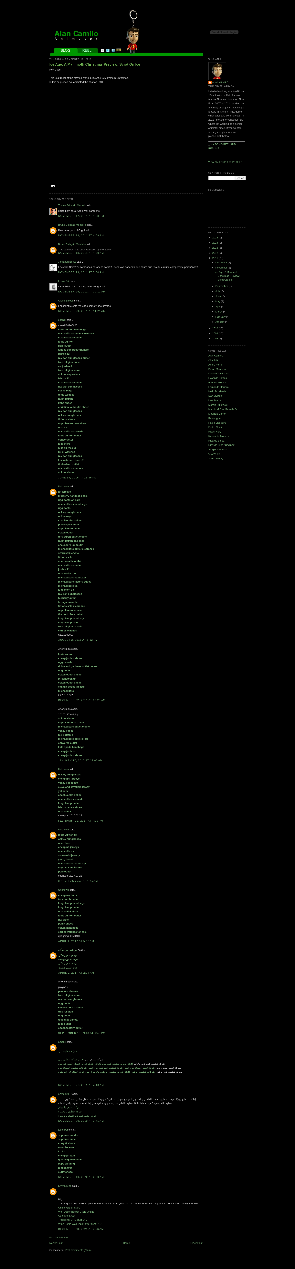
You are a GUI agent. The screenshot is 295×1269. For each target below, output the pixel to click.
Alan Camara (215, 355)
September (221, 286)
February (220, 316)
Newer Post (56, 1243)
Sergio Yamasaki (217, 449)
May (218, 301)
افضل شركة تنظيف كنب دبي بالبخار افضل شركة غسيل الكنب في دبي (95, 1063)
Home (126, 1243)
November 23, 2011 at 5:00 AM (81, 272)
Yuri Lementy (215, 458)
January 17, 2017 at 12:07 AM (80, 760)
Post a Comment (58, 1237)
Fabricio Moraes (217, 382)
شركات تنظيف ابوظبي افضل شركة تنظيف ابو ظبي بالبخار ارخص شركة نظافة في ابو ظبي (106, 1071)
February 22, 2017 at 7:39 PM (80, 820)
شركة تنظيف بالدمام (69, 1107)
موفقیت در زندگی (67, 949)
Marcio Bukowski (218, 404)
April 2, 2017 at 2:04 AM (76, 972)
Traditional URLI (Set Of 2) (73, 1219)
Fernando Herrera (218, 387)
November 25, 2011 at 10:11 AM (82, 291)
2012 (215, 252)
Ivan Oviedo (215, 395)
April (218, 306)
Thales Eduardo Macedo (72, 205)
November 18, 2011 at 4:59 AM (81, 235)
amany (62, 1041)
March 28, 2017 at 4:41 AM (78, 880)
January (220, 321)
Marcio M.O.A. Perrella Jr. (223, 409)
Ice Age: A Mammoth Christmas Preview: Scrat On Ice (94, 64)
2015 (215, 242)
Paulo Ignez (215, 418)
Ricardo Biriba (216, 440)
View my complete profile (225, 162)
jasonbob (63, 1129)
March (219, 311)
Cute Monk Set (66, 1215)
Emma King (64, 1185)
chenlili (62, 319)
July (218, 291)
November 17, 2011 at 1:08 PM (81, 215)
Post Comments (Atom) (78, 1250)
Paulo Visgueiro (217, 422)
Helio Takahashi (217, 391)
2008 (215, 338)
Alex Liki (213, 360)
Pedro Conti (215, 427)
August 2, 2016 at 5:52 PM (78, 639)
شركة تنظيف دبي (67, 1051)
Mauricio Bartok (217, 413)
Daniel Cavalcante (218, 373)
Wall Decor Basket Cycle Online (76, 1211)
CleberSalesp (66, 300)
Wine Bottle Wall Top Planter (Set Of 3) (80, 1223)
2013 (215, 247)
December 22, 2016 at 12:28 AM (82, 700)
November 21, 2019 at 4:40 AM (81, 1085)
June (218, 296)
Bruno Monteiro (217, 369)
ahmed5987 (65, 1093)
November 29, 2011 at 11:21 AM (82, 311)
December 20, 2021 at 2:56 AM (81, 1229)
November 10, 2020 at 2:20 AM (81, 1177)
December (221, 262)
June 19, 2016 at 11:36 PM (77, 477)
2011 (215, 258)
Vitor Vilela (214, 454)
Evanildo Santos (217, 378)
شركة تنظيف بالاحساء (70, 1111)
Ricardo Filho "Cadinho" (222, 444)
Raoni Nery (214, 431)
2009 (215, 333)
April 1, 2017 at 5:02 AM (76, 941)
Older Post (196, 1243)
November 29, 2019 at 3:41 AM (81, 1120)
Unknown (63, 486)
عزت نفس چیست (68, 967)
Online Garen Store (69, 1207)
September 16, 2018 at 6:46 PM (82, 1033)
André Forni (215, 364)
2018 (215, 237)
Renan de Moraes (218, 436)
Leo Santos (214, 400)
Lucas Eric (64, 281)
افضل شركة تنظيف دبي (71, 1059)
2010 (215, 328)
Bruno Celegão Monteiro (72, 224)
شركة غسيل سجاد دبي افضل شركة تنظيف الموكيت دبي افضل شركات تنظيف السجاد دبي (106, 1067)
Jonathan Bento (67, 261)
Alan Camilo (220, 82)
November (221, 267)
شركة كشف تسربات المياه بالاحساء (77, 1115)
